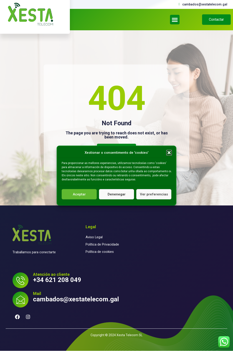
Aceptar (79, 194)
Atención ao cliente (51, 274)
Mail (37, 293)
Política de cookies (100, 252)
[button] (169, 152)
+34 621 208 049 (57, 280)
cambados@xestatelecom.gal (76, 299)
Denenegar (117, 194)
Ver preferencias (154, 194)
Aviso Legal (94, 237)
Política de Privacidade (102, 244)
